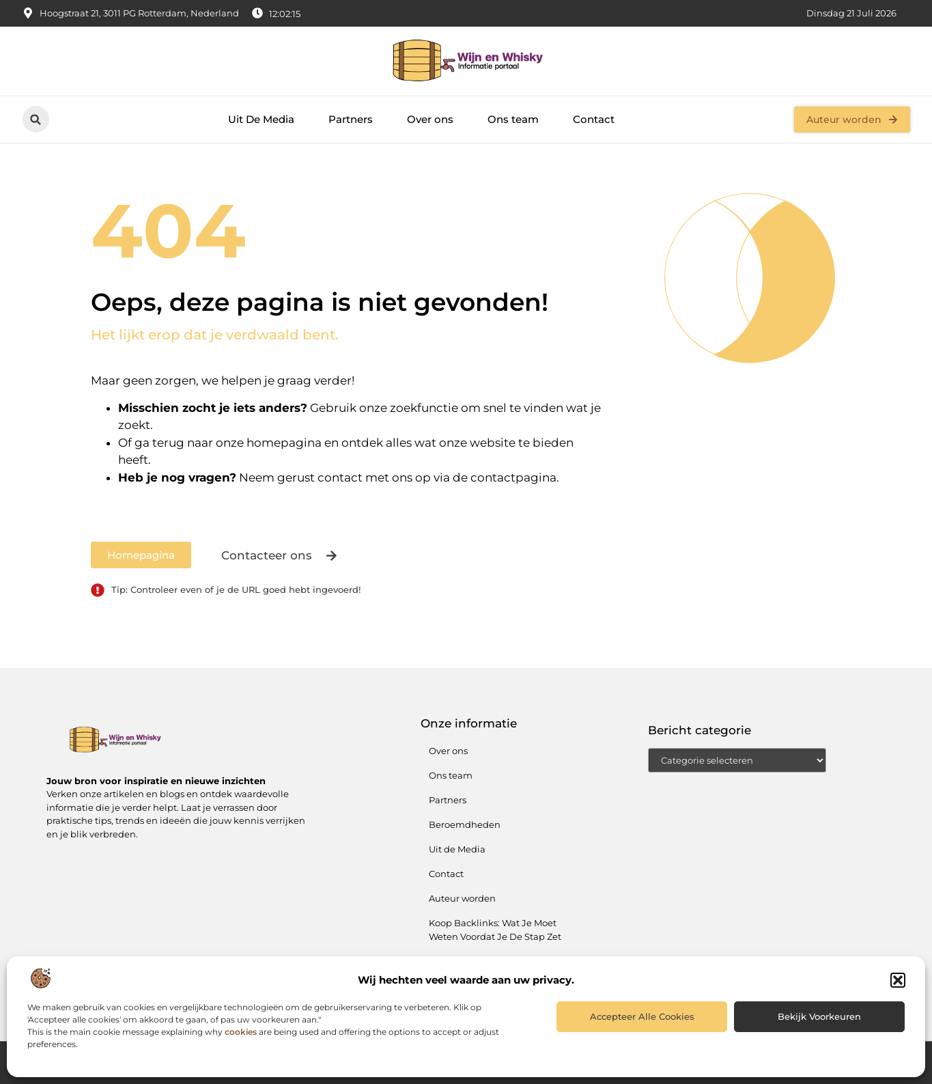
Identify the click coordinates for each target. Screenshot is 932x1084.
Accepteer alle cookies (642, 1016)
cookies (241, 1032)
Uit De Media (261, 119)
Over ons (430, 119)
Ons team (513, 119)
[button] (898, 980)
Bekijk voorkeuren (819, 1016)
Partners (350, 119)
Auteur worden (462, 898)
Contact (594, 119)
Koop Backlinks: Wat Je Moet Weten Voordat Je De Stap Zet (495, 929)
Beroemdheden (464, 824)
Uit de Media (457, 849)
